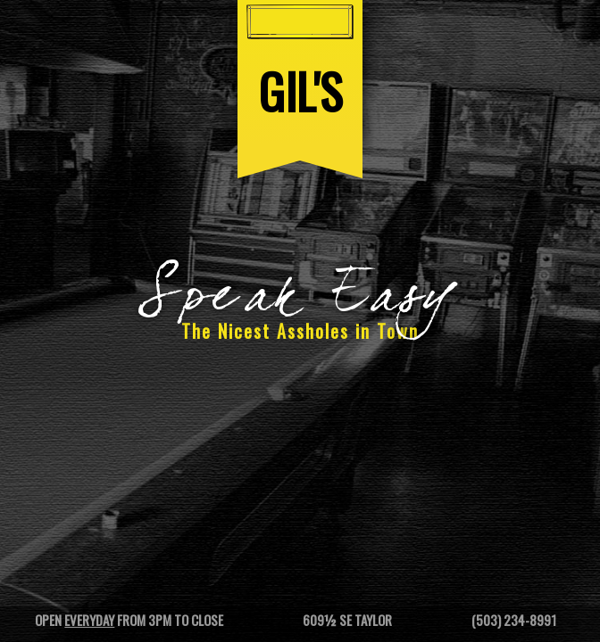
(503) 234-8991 (513, 620)
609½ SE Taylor (347, 620)
